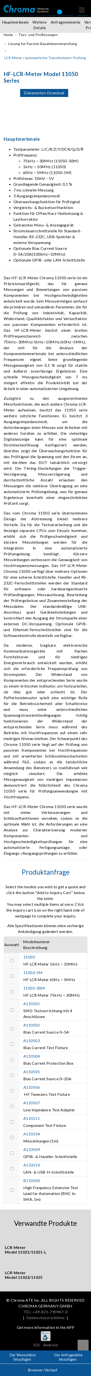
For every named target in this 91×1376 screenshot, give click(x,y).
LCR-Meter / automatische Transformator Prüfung (45, 58)
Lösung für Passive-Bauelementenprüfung (42, 44)
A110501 (31, 1003)
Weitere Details (40, 25)
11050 (29, 957)
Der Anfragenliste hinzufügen (68, 1357)
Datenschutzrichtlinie (45, 1317)
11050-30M (34, 988)
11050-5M (33, 972)
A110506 (31, 1087)
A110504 (31, 1056)
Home (8, 35)
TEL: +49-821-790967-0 (45, 1311)
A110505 (31, 1071)
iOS (36, 1344)
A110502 (31, 1025)
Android (50, 1344)
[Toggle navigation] (82, 10)
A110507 (31, 1102)
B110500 (31, 1180)
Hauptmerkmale (15, 22)
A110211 (31, 1118)
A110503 (31, 1040)
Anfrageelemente (66, 22)
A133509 (31, 1149)
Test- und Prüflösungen (38, 35)
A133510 (31, 1165)
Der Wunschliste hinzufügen (23, 1357)
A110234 (31, 1134)
